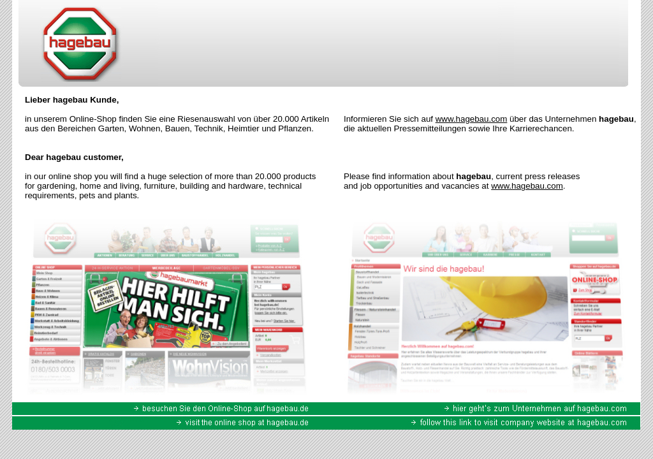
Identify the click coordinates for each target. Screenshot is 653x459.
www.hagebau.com (472, 119)
